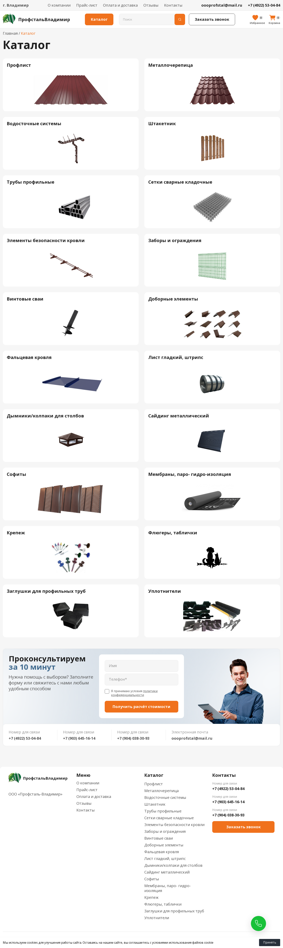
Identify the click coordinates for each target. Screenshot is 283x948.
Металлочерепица (161, 790)
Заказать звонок (212, 19)
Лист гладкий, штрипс (165, 858)
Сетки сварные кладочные (169, 817)
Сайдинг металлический (167, 872)
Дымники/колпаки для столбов (173, 865)
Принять (269, 942)
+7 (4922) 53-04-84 (25, 738)
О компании (59, 5)
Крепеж (151, 897)
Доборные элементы (163, 845)
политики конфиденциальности (134, 693)
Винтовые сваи (158, 838)
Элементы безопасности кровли (174, 824)
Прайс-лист (86, 5)
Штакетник (154, 804)
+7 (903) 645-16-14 (79, 738)
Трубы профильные (162, 811)
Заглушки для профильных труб (174, 910)
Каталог (99, 19)
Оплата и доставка (120, 5)
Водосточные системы (165, 797)
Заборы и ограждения (165, 831)
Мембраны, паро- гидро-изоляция (167, 888)
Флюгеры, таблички (162, 904)
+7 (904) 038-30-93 (133, 738)
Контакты (173, 5)
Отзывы (150, 5)
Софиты (151, 878)
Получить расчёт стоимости (141, 706)
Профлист (153, 783)
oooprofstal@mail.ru (191, 738)
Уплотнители (156, 917)
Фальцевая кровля (161, 851)
